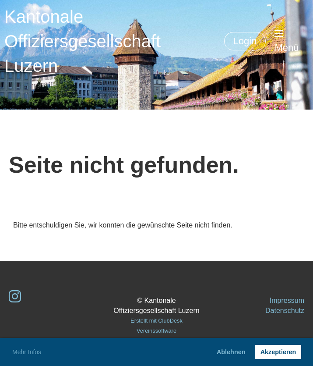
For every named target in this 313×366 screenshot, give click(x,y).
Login (245, 41)
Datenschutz (284, 310)
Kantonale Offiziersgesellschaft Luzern (82, 41)
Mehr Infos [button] (26, 351)
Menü (286, 41)
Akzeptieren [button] (278, 351)
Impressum (287, 300)
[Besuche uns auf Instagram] (15, 297)
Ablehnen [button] (231, 351)
